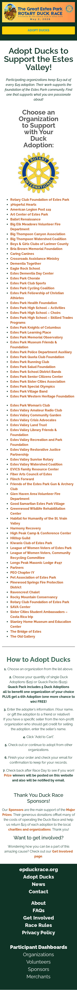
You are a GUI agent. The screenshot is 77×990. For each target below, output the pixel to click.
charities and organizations (29, 829)
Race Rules (38, 925)
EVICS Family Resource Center (34, 469)
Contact (38, 892)
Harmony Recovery (25, 528)
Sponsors (16, 810)
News (38, 884)
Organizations (38, 954)
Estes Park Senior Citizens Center (36, 377)
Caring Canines (22, 254)
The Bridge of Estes (25, 632)
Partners (17, 568)
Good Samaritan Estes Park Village (37, 504)
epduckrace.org (38, 869)
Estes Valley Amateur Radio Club (36, 410)
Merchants (38, 977)
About (38, 903)
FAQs (39, 910)
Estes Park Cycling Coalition (32, 288)
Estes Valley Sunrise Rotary (31, 459)
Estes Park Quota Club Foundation (37, 357)
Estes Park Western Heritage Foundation (42, 396)
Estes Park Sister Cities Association (37, 382)
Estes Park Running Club (29, 362)
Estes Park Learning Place (30, 332)
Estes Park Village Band (28, 391)
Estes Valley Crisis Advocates (33, 420)
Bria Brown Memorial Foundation (36, 249)
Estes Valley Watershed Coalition (36, 464)
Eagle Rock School (25, 268)
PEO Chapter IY (22, 572)
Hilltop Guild (20, 538)
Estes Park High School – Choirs (35, 313)
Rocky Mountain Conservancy (33, 597)
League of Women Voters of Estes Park (41, 548)
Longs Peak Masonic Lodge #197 (36, 563)
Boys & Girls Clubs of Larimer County (39, 244)
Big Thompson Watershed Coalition (38, 239)
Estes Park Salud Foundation (32, 367)
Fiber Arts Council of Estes (31, 474)
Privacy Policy (38, 933)
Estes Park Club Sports (28, 283)
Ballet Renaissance (25, 219)
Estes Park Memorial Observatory (36, 337)
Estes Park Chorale (25, 278)
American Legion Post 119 (30, 209)
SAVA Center (20, 607)
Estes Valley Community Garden (35, 415)
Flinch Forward (22, 479)
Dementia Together (25, 264)
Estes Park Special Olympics (32, 386)
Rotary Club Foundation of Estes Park (39, 200)
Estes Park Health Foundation (33, 303)
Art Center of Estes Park (29, 214)
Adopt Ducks (38, 877)
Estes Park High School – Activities (37, 308)
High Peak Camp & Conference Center (40, 533)
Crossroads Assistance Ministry (34, 259)
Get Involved (38, 918)
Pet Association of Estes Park (33, 577)
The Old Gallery (22, 636)
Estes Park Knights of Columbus (35, 327)
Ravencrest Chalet (25, 592)
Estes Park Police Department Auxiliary (41, 352)
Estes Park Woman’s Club (30, 405)
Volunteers (38, 962)
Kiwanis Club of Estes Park (31, 543)
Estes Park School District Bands (35, 372)
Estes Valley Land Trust (28, 425)
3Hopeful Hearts (23, 205)
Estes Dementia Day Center (32, 273)
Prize (8, 775)
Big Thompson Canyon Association (37, 234)
